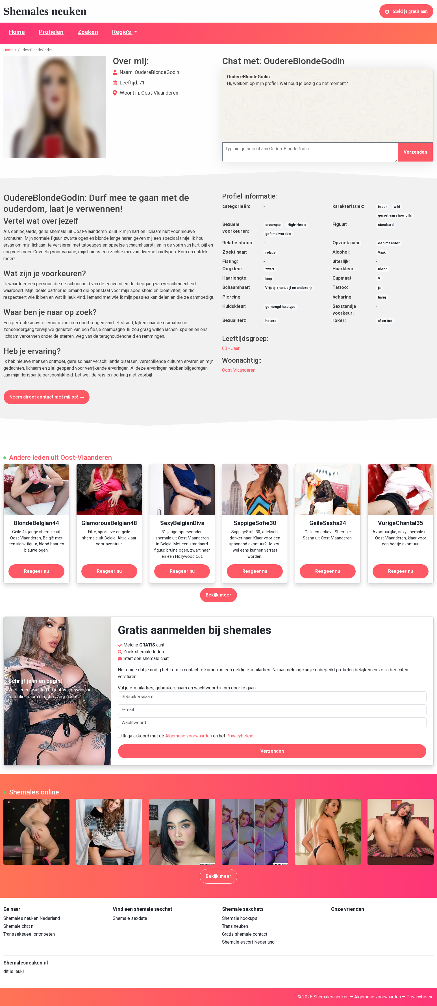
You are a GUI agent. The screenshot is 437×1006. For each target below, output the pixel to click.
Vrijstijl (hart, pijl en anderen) (288, 288)
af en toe (385, 321)
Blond (382, 269)
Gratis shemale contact (244, 934)
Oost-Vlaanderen (238, 370)
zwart (269, 269)
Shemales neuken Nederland (31, 918)
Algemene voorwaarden (188, 736)
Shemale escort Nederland (248, 942)
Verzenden (415, 152)
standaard (385, 225)
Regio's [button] (122, 32)
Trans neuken (235, 926)
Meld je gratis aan (406, 11)
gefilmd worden (278, 234)
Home (17, 32)
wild (397, 207)
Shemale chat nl (18, 926)
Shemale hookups (239, 918)
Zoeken (88, 32)
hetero (271, 321)
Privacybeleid (239, 736)
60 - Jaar (231, 348)
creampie (273, 225)
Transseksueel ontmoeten (29, 934)
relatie (270, 252)
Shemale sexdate (130, 918)
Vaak (382, 252)
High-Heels (297, 225)
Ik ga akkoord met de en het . (186, 736)
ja (379, 288)
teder (382, 207)
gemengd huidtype (280, 307)
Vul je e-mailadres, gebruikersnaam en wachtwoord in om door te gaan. (272, 693)
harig (382, 297)
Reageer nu (36, 571)
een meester (389, 243)
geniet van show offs (395, 215)
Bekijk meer (218, 595)
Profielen (51, 32)
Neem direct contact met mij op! (46, 397)
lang (268, 278)
